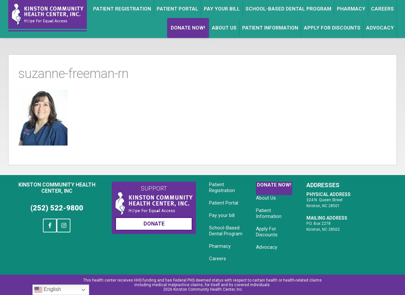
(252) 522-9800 (56, 208)
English (47, 290)
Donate (154, 224)
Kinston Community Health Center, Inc (56, 188)
